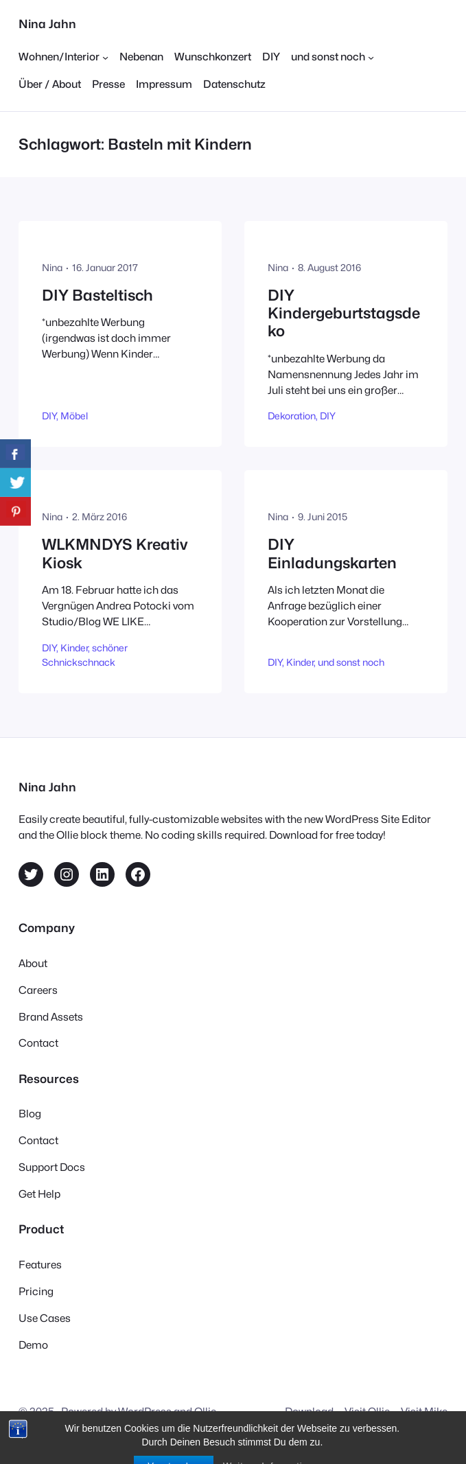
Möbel (74, 415)
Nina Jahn (47, 24)
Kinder (74, 647)
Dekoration (292, 415)
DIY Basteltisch (97, 295)
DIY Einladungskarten (332, 553)
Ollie (205, 1411)
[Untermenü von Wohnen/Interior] (63, 57)
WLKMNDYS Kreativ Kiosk (114, 553)
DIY (49, 415)
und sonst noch (351, 662)
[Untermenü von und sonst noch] (332, 57)
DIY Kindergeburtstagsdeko (344, 313)
